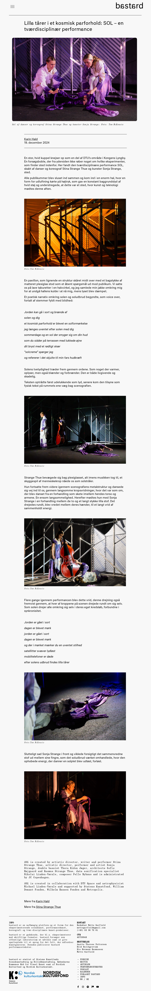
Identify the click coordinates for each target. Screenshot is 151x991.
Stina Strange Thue (48, 907)
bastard (129, 6)
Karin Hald (43, 901)
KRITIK (84, 962)
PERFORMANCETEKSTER (91, 967)
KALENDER (85, 972)
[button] (12, 6)
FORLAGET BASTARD (90, 974)
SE (87, 979)
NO (81, 979)
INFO (82, 977)
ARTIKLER (85, 964)
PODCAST (84, 969)
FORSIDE (84, 959)
